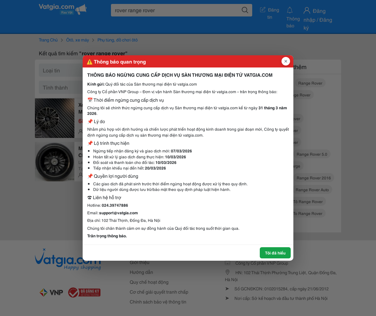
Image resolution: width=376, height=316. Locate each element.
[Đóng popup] (286, 61)
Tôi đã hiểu (275, 252)
